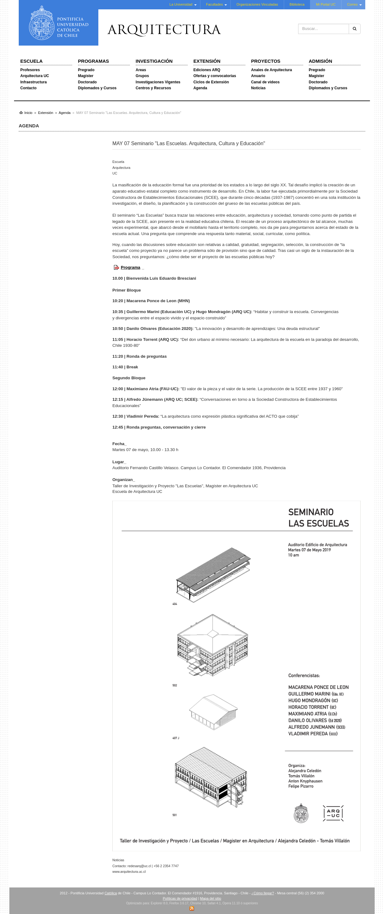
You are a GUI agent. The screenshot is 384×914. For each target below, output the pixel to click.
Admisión (320, 61)
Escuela (31, 61)
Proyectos (265, 61)
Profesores (30, 70)
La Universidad (181, 4)
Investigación (154, 61)
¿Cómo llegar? (262, 893)
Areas (141, 70)
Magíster (85, 76)
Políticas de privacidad (180, 898)
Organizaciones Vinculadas (257, 4)
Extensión (206, 61)
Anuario (258, 76)
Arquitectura (164, 31)
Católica (111, 893)
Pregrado (86, 70)
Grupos (142, 76)
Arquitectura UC (34, 76)
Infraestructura (33, 82)
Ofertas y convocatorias (214, 76)
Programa (130, 267)
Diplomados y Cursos (97, 88)
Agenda (200, 88)
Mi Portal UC (325, 4)
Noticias (258, 88)
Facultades (214, 4)
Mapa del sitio (210, 898)
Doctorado (87, 82)
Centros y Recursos (153, 88)
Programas (93, 61)
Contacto (28, 88)
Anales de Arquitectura (271, 70)
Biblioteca (297, 4)
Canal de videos (265, 82)
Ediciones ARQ (206, 70)
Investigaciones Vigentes (158, 82)
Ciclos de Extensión (211, 82)
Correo (352, 4)
